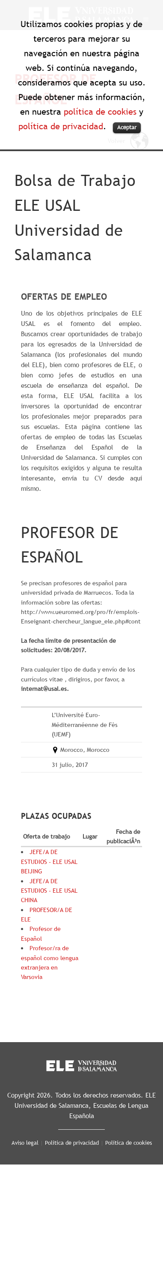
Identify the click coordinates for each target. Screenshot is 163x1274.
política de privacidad (60, 126)
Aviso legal (25, 1142)
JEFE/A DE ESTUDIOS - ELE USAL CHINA (49, 890)
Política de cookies (128, 1142)
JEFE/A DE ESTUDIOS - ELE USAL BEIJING (49, 861)
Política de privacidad (72, 1142)
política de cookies (100, 111)
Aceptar (126, 127)
